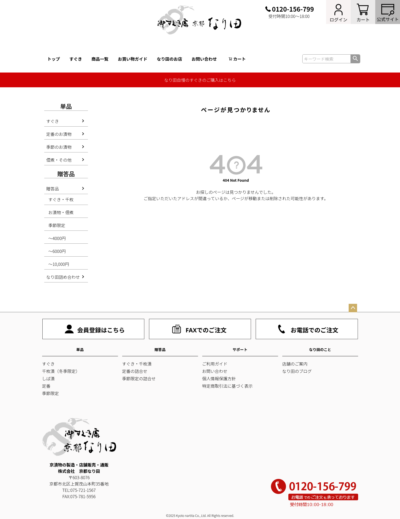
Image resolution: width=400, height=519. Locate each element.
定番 (46, 386)
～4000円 (57, 238)
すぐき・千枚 (61, 199)
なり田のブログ (297, 371)
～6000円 (57, 251)
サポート (240, 349)
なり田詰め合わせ (63, 277)
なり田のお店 (169, 59)
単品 (80, 349)
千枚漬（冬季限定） (61, 371)
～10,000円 (58, 264)
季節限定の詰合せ (139, 378)
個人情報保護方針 (219, 378)
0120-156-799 (293, 9)
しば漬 (48, 378)
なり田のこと (320, 349)
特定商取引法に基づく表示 (227, 386)
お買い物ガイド (132, 59)
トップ (53, 59)
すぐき (76, 59)
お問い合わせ (204, 59)
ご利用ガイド (215, 364)
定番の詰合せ (134, 371)
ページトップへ (353, 308)
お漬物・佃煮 (61, 212)
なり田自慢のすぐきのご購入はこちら (200, 80)
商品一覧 (100, 59)
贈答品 (52, 188)
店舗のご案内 (295, 364)
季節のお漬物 (59, 147)
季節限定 (56, 225)
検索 (355, 59)
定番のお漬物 (59, 134)
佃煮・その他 (59, 160)
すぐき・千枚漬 (137, 364)
